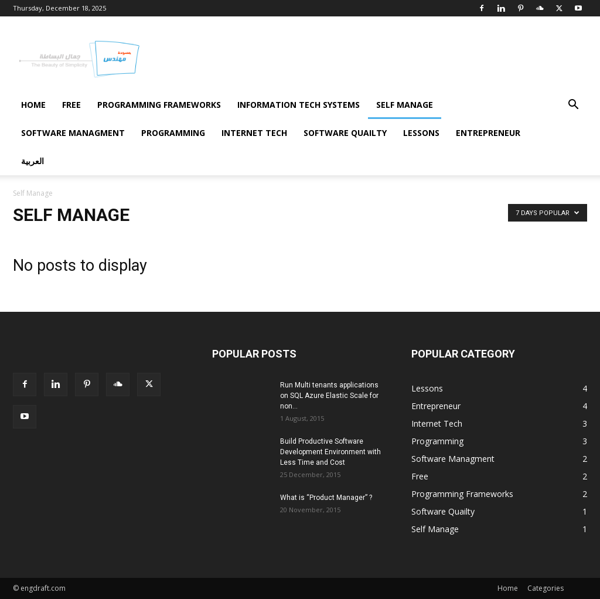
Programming (173, 132)
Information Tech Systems (298, 104)
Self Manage (404, 104)
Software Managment (73, 132)
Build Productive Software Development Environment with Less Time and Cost (330, 452)
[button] (573, 105)
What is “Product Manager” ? (326, 498)
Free (71, 104)
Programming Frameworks (159, 104)
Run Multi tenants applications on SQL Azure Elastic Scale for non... (329, 395)
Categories (545, 588)
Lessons (421, 132)
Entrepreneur (488, 132)
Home (33, 104)
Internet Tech (254, 132)
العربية (32, 160)
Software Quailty (345, 132)
